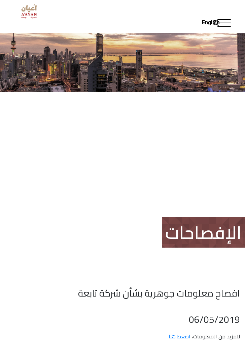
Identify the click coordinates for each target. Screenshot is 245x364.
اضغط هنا (179, 336)
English (211, 22)
